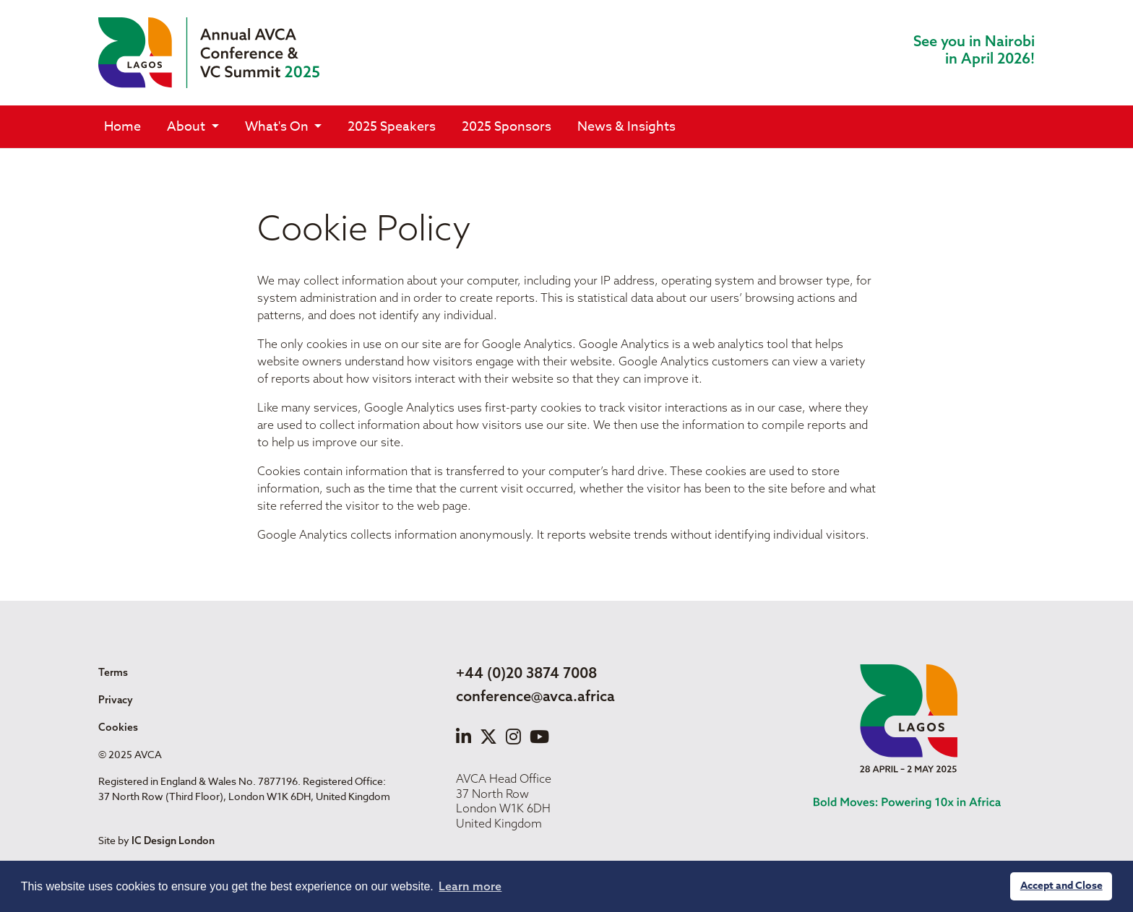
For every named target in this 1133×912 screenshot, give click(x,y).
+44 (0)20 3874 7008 (526, 673)
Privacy (115, 699)
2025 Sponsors (506, 126)
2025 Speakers (392, 126)
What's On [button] (278, 126)
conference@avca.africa (535, 696)
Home (122, 126)
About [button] (187, 126)
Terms (113, 672)
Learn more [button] (470, 886)
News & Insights (626, 126)
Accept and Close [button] (1061, 885)
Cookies (118, 727)
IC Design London (173, 840)
